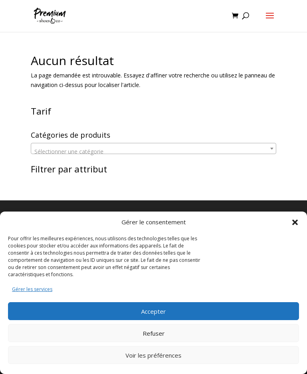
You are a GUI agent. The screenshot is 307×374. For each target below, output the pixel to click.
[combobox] (153, 148)
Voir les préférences (153, 355)
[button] (295, 222)
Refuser (154, 333)
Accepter (153, 311)
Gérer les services (32, 289)
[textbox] (153, 151)
